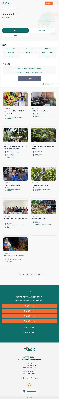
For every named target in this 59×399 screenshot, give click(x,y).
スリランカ (30, 48)
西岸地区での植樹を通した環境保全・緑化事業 (30, 68)
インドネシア (48, 56)
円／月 (29, 306)
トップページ (4, 8)
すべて (15, 30)
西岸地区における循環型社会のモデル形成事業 (30, 72)
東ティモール (12, 48)
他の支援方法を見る (30, 332)
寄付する (48, 3)
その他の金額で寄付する (30, 328)
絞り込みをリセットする (51, 84)
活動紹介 (11, 8)
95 (39, 274)
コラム (15, 35)
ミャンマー (11, 52)
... (35, 274)
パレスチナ (48, 48)
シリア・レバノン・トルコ (48, 52)
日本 (12, 56)
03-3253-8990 (30, 371)
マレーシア (30, 52)
